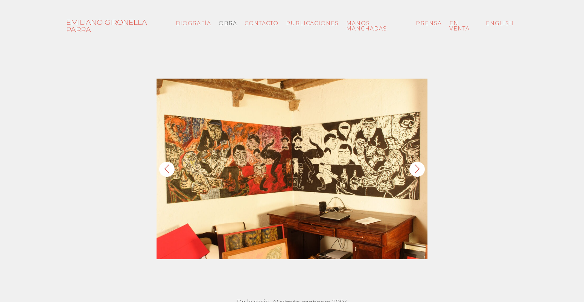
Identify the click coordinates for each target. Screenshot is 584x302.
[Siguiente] (417, 169)
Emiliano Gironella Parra (106, 26)
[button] (292, 169)
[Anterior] (167, 169)
